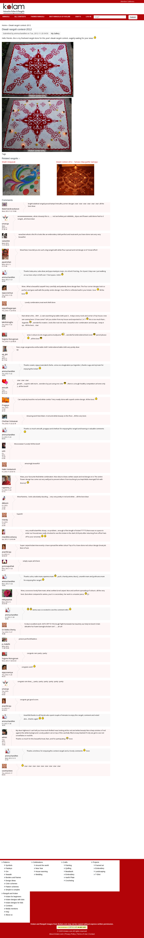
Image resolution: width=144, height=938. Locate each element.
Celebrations (38, 862)
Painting (68, 865)
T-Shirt (97, 874)
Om (7, 871)
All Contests (20, 16)
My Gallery (55, 33)
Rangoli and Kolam (10, 893)
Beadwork (69, 871)
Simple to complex (13, 890)
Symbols (9, 865)
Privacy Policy (70, 934)
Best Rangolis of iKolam (59, 16)
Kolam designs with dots (15, 900)
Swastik (9, 874)
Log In (88, 16)
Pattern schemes (12, 887)
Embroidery (69, 874)
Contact (92, 934)
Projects (96, 862)
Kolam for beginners (13, 897)
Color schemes (11, 884)
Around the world (42, 865)
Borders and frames (13, 877)
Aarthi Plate (69, 877)
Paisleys (9, 868)
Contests (9, 906)
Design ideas (11, 881)
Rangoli (5, 16)
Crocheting (69, 881)
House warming (42, 871)
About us (9, 915)
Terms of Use (82, 934)
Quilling (68, 868)
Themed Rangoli (37, 16)
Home (4, 25)
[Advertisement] (72, 8)
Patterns (6, 862)
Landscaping (100, 871)
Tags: (4, 154)
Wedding (39, 874)
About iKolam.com (56, 934)
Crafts (78, 16)
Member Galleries (127, 1)
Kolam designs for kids (14, 903)
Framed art (99, 865)
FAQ (7, 912)
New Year (39, 868)
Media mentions (12, 909)
